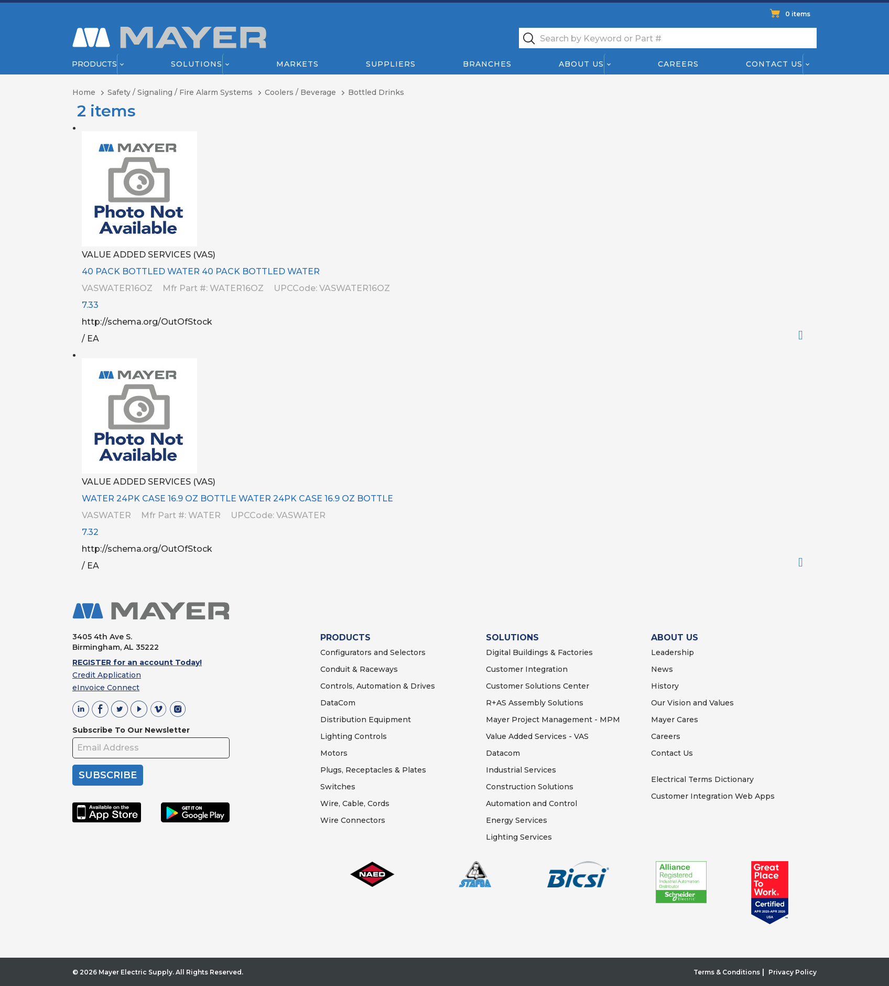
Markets (297, 64)
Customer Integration (527, 669)
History (665, 686)
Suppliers (391, 64)
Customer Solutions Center (537, 686)
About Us (581, 64)
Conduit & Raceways (359, 669)
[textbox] (668, 38)
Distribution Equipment (365, 719)
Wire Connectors (352, 820)
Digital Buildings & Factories (539, 652)
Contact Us (774, 64)
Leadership (672, 652)
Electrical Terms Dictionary (702, 779)
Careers (678, 64)
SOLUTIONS (512, 637)
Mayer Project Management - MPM (553, 719)
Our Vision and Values (692, 703)
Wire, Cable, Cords (354, 803)
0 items (797, 14)
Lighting (336, 736)
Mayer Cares (674, 719)
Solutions (196, 64)
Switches (337, 786)
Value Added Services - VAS (537, 736)
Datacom (503, 753)
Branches (487, 64)
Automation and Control (531, 803)
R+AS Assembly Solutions (534, 703)
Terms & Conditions (726, 972)
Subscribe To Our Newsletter (131, 730)
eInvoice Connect (105, 687)
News (662, 669)
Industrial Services (521, 770)
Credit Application (106, 675)
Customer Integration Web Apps (713, 796)
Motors (334, 753)
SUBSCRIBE (108, 775)
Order (805, 335)
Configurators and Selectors (373, 652)
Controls (369, 736)
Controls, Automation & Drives (377, 686)
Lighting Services (519, 837)
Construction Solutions (529, 786)
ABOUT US (674, 637)
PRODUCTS (345, 637)
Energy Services (516, 820)
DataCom (337, 703)
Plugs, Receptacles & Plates (373, 770)
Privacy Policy (792, 972)
